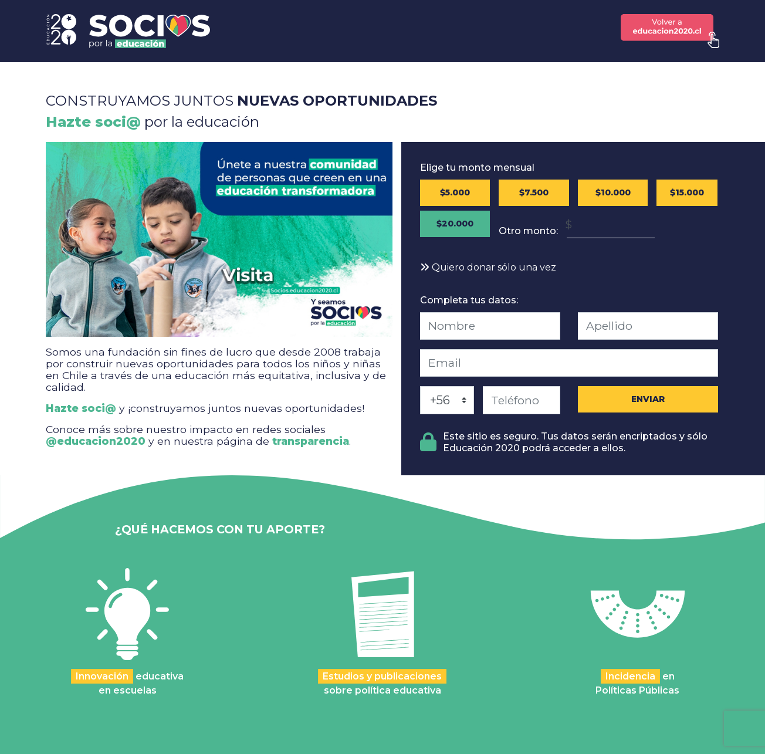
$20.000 (454, 223)
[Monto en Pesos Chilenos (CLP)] (611, 224)
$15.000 (687, 192)
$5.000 (455, 192)
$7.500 (534, 192)
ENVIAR (648, 399)
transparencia (310, 441)
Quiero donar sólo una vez (488, 267)
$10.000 (613, 192)
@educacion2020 (95, 441)
